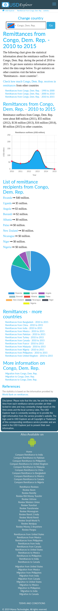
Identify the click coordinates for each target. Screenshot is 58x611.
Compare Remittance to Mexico (29, 476)
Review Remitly (29, 493)
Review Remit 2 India (29, 514)
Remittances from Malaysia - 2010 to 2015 (25, 346)
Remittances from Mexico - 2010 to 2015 (24, 331)
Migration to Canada (29, 594)
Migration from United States (29, 566)
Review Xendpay (29, 523)
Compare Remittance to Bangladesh (29, 473)
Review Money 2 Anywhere (29, 526)
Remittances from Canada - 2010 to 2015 (25, 340)
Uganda (7, 203)
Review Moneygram (29, 511)
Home (29, 451)
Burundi (7, 214)
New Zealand (10, 230)
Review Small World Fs (29, 520)
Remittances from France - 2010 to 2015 (24, 343)
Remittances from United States (29, 534)
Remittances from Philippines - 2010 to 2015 (26, 352)
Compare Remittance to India (29, 454)
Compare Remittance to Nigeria (29, 482)
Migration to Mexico (29, 585)
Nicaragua (8, 236)
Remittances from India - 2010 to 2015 (23, 328)
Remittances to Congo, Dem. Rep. (21, 379)
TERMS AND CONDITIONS (32, 603)
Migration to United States (29, 582)
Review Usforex (29, 499)
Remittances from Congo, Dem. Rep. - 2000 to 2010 (29, 93)
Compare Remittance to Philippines (29, 461)
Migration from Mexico (29, 569)
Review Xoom (29, 490)
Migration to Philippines (29, 588)
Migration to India (29, 591)
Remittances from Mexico (29, 537)
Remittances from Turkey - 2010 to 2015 (24, 337)
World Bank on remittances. (15, 394)
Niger (6, 241)
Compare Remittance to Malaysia (29, 467)
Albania (7, 219)
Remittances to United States (29, 549)
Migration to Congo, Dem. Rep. (20, 376)
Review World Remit (29, 517)
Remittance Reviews (29, 487)
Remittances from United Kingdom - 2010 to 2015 (29, 355)
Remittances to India (29, 559)
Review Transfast (29, 505)
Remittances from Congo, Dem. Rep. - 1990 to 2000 (29, 90)
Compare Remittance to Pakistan (29, 457)
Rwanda (7, 197)
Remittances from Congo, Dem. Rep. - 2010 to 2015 (29, 96)
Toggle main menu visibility (54, 3)
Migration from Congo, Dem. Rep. (21, 373)
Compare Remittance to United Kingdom (29, 464)
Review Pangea (29, 529)
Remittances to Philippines (29, 555)
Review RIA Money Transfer (29, 496)
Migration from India (29, 575)
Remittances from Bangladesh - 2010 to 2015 (26, 322)
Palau (6, 225)
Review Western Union (29, 502)
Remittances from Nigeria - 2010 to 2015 (24, 349)
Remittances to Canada (29, 562)
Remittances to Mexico (29, 552)
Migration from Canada (29, 578)
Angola (7, 208)
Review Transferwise (29, 508)
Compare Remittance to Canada (29, 479)
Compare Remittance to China (29, 470)
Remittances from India (29, 543)
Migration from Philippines (29, 572)
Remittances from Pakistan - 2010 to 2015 (25, 334)
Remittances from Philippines (29, 540)
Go (51, 25)
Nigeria (7, 247)
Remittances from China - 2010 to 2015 (24, 325)
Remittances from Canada (29, 546)
